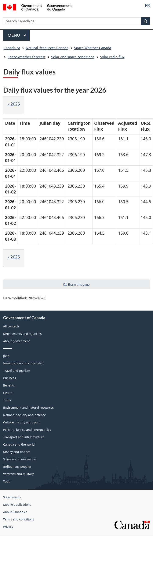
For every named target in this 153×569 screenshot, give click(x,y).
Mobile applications (17, 505)
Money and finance (16, 452)
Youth (7, 481)
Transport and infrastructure (23, 437)
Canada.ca (12, 48)
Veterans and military (18, 474)
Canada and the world (19, 444)
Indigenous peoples (17, 467)
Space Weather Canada (92, 48)
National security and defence (24, 415)
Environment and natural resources (28, 407)
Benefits (9, 385)
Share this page (76, 284)
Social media (12, 497)
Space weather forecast (26, 57)
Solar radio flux (112, 57)
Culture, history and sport (21, 422)
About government (16, 341)
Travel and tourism (16, 371)
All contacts (11, 326)
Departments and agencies (22, 334)
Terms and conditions (18, 519)
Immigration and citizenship (23, 363)
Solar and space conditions (72, 57)
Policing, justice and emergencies (27, 430)
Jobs (6, 356)
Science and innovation (19, 459)
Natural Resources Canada (47, 48)
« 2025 (13, 104)
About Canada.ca (15, 512)
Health (7, 393)
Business (9, 378)
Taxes (7, 400)
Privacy (8, 527)
